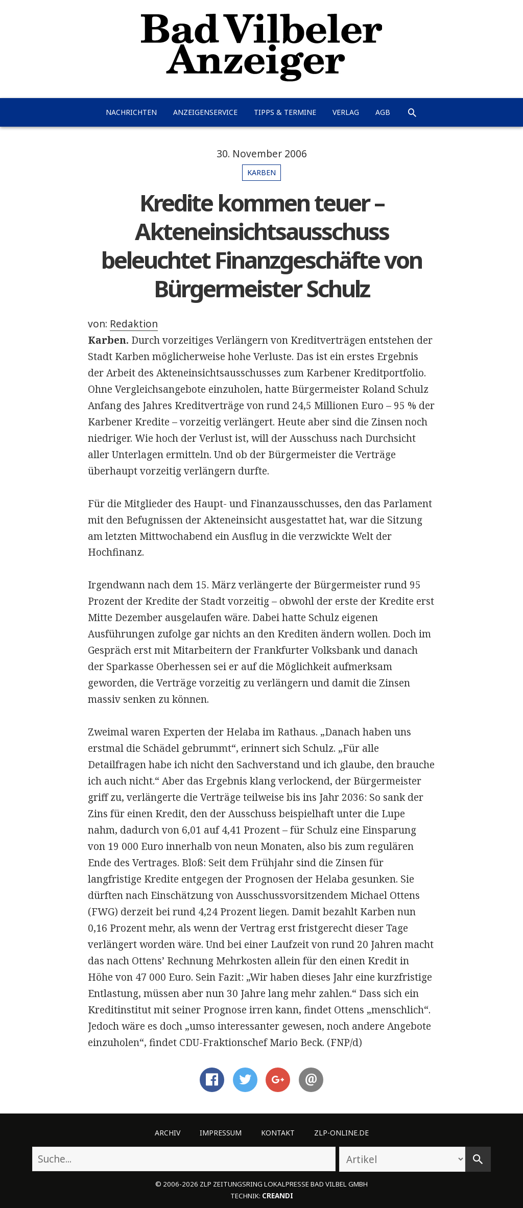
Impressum (221, 1133)
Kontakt (278, 1133)
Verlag (345, 112)
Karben (261, 172)
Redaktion (134, 323)
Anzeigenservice (205, 112)
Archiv (167, 1133)
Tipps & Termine (285, 112)
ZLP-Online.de (341, 1133)
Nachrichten (131, 112)
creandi (277, 1195)
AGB (382, 112)
